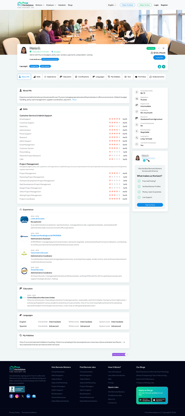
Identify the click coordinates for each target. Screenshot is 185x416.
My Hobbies (114, 77)
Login (156, 5)
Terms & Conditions (29, 412)
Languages (98, 77)
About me (24, 77)
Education (65, 76)
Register (164, 5)
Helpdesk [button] (62, 5)
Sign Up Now (150, 205)
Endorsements (157, 77)
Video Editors (57, 379)
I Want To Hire (144, 5)
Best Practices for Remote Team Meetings (152, 372)
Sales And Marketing (59, 383)
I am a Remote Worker (116, 375)
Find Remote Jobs (88, 367)
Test (127, 77)
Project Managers (58, 386)
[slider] (115, 119)
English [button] (111, 5)
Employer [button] (50, 5)
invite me (159, 57)
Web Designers (57, 375)
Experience (50, 77)
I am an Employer (114, 372)
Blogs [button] (70, 5)
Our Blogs (140, 367)
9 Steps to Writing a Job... (145, 383)
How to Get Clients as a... (145, 379)
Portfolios (140, 77)
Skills (36, 77)
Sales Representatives (60, 401)
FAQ (109, 379)
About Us (111, 399)
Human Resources (59, 397)
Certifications (82, 77)
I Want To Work (127, 5)
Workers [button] (39, 5)
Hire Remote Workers (61, 367)
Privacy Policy (14, 412)
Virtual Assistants (58, 372)
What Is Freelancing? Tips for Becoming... (152, 375)
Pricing (110, 383)
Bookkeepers (57, 394)
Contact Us (112, 403)
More (74, 99)
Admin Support (57, 390)
